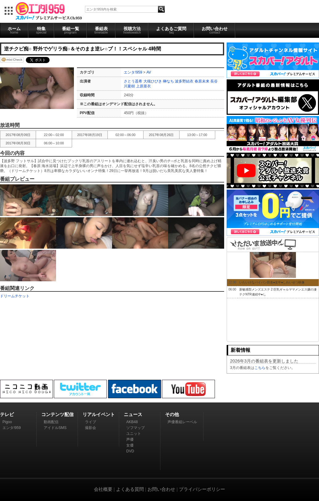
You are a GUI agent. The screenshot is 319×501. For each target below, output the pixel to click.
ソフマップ (135, 428)
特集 (41, 30)
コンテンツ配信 (57, 414)
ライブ (90, 422)
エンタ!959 (133, 72)
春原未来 (202, 81)
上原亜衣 (143, 86)
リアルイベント (99, 414)
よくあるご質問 (171, 30)
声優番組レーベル (182, 422)
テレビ (7, 414)
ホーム (14, 30)
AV (148, 72)
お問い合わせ (215, 30)
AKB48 (132, 422)
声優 (130, 439)
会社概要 (103, 489)
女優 (130, 445)
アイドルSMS (55, 428)
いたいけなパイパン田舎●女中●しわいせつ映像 (272, 282)
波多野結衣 (184, 81)
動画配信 (51, 422)
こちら (259, 368)
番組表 (101, 30)
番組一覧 (70, 30)
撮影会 (90, 428)
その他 (172, 414)
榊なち (168, 81)
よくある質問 (130, 489)
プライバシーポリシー (202, 489)
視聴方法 (132, 30)
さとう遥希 (133, 81)
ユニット (133, 433)
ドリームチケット (15, 296)
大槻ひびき (152, 81)
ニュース (133, 414)
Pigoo (7, 422)
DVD (130, 451)
